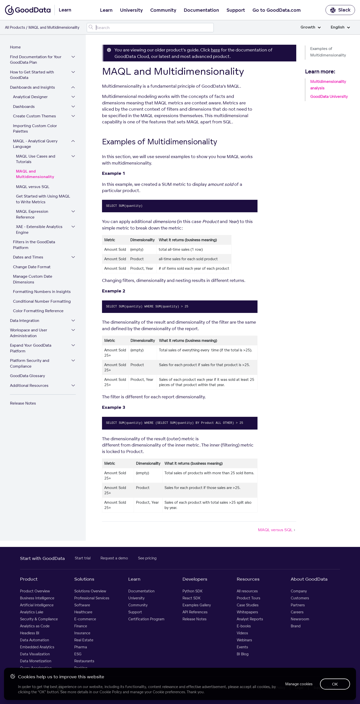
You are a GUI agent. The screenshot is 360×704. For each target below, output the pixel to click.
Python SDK (192, 591)
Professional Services (91, 598)
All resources (247, 591)
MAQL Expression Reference (32, 214)
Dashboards (24, 106)
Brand (295, 626)
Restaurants (84, 661)
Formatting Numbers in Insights (42, 291)
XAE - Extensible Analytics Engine (39, 230)
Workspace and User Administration (28, 333)
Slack (340, 10)
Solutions (84, 579)
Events (242, 647)
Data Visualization (35, 654)
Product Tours (248, 598)
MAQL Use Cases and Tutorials (35, 159)
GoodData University (329, 96)
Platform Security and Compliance (29, 363)
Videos (242, 633)
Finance (80, 626)
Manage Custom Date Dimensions (32, 279)
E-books (244, 626)
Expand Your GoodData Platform (30, 348)
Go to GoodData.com (276, 10)
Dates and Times (28, 257)
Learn (106, 10)
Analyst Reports (250, 619)
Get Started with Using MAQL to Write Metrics (43, 199)
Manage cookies (298, 684)
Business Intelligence (37, 598)
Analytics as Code (35, 626)
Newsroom (300, 619)
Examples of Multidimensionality (328, 51)
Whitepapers (247, 612)
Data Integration (24, 320)
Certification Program (146, 619)
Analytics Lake (31, 612)
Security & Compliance (39, 619)
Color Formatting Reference (38, 311)
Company (299, 591)
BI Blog (242, 654)
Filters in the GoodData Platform (34, 245)
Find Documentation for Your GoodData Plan (36, 60)
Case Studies (247, 605)
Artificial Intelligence (37, 605)
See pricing (147, 558)
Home (15, 47)
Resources (248, 579)
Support (235, 10)
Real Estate (83, 640)
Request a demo (114, 558)
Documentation (201, 10)
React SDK (191, 598)
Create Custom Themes (34, 116)
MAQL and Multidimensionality (35, 175)
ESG (78, 654)
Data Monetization (35, 661)
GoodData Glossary (27, 376)
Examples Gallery (196, 605)
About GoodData (309, 579)
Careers (297, 612)
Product (29, 579)
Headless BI (29, 633)
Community (163, 10)
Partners (298, 605)
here (215, 49)
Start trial (82, 558)
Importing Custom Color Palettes (35, 129)
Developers (194, 579)
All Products (15, 27)
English (340, 27)
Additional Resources (29, 385)
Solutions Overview (90, 591)
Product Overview (35, 591)
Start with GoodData (42, 558)
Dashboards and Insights (32, 87)
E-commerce (85, 619)
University (131, 10)
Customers (300, 598)
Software (82, 605)
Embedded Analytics (37, 647)
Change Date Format (31, 267)
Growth (310, 27)
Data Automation (34, 640)
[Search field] (150, 27)
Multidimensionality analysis (328, 84)
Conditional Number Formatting (42, 301)
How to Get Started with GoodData (32, 75)
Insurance (82, 633)
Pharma (80, 647)
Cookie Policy (111, 692)
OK (335, 684)
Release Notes (23, 403)
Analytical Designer (30, 97)
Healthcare (83, 612)
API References (195, 612)
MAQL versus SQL (33, 187)
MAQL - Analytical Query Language (35, 144)
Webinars (244, 640)
